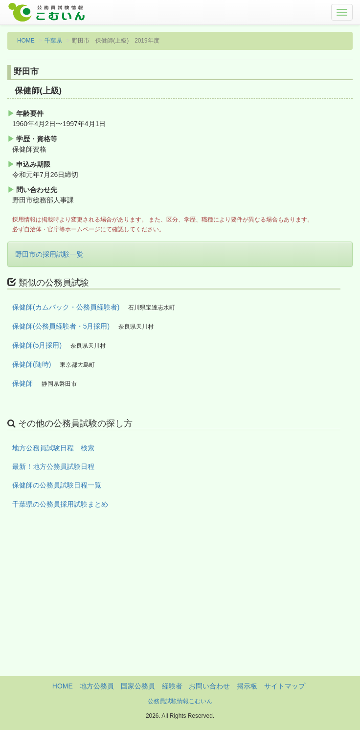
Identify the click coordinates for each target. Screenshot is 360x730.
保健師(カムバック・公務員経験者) (65, 307)
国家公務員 (138, 686)
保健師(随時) (31, 364)
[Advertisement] (180, 607)
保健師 (22, 383)
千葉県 (53, 40)
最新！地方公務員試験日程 (53, 466)
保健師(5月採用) (37, 345)
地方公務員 (97, 686)
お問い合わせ (209, 686)
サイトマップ (284, 686)
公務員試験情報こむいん (180, 701)
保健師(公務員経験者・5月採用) (61, 326)
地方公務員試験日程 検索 (53, 448)
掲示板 (247, 686)
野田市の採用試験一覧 (49, 254)
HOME (26, 40)
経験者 (172, 686)
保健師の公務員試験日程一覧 (56, 485)
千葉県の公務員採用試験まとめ (60, 504)
